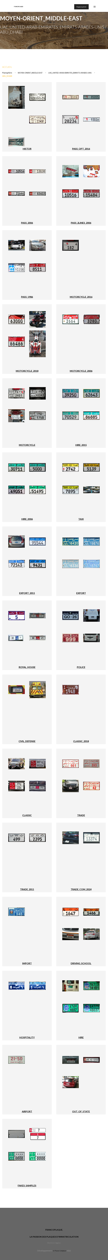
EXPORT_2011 (27, 593)
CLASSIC (27, 815)
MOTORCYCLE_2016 (81, 296)
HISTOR (27, 148)
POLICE (81, 667)
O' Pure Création (59, 1251)
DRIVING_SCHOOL (81, 963)
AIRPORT (27, 1111)
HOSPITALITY (27, 1037)
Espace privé (81, 7)
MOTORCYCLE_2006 (81, 370)
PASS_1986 (27, 296)
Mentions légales (54, 1243)
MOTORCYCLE (27, 444)
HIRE (81, 1037)
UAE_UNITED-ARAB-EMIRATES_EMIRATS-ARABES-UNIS (69, 73)
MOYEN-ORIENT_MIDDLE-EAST (30, 73)
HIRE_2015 (81, 444)
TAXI (81, 519)
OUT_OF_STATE (81, 1111)
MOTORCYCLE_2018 (27, 370)
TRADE (81, 815)
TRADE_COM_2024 (81, 889)
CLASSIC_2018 (81, 741)
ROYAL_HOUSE (27, 667)
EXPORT (81, 593)
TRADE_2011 (27, 889)
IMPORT (27, 963)
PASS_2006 (27, 222)
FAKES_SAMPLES (27, 1185)
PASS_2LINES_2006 (81, 222)
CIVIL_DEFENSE (27, 741)
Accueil (7, 66)
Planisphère (7, 73)
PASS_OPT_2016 (81, 148)
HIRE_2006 (27, 519)
